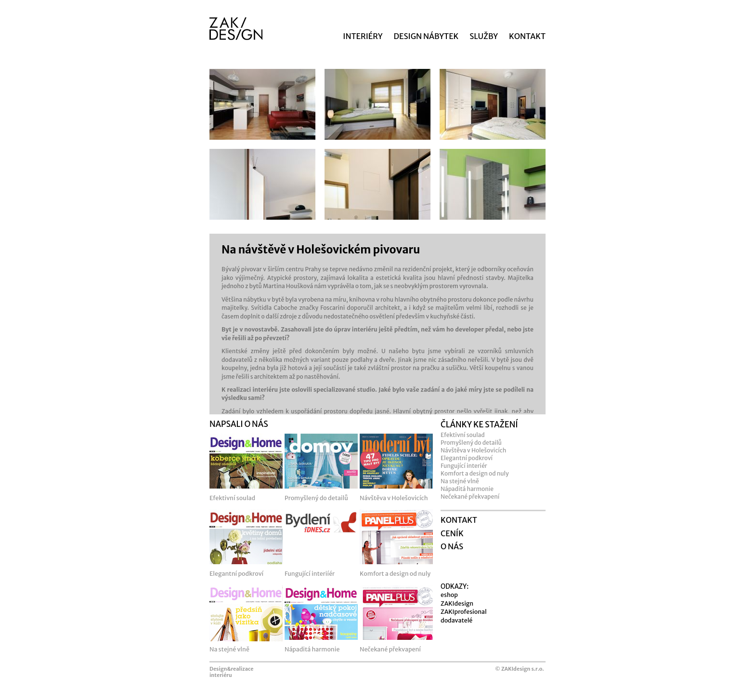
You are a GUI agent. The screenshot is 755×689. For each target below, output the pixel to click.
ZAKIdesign (457, 603)
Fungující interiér (464, 465)
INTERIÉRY (362, 36)
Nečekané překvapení (470, 496)
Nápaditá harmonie (467, 488)
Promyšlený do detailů (471, 442)
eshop (449, 594)
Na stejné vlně (460, 481)
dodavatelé (456, 620)
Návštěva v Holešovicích (473, 450)
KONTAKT (527, 36)
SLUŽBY (483, 36)
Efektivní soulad (463, 434)
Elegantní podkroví (467, 458)
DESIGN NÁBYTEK (426, 36)
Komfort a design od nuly (475, 473)
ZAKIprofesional (464, 611)
